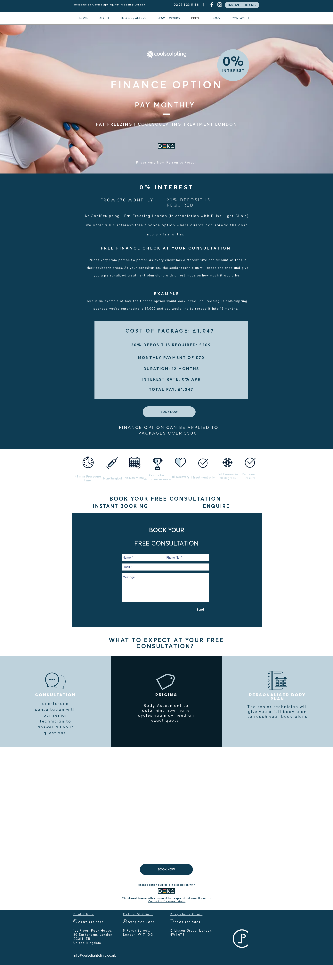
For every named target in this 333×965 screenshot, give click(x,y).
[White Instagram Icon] (220, 5)
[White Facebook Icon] (212, 5)
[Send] (200, 609)
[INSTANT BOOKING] (242, 5)
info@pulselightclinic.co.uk (94, 955)
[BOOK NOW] (169, 411)
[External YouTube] (166, 805)
